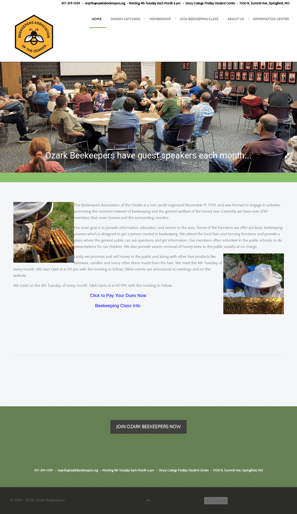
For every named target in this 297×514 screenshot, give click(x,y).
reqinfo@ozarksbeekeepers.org (105, 3)
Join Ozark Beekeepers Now (148, 426)
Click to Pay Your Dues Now (118, 295)
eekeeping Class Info (119, 305)
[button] (7, 100)
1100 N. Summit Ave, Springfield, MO (264, 3)
